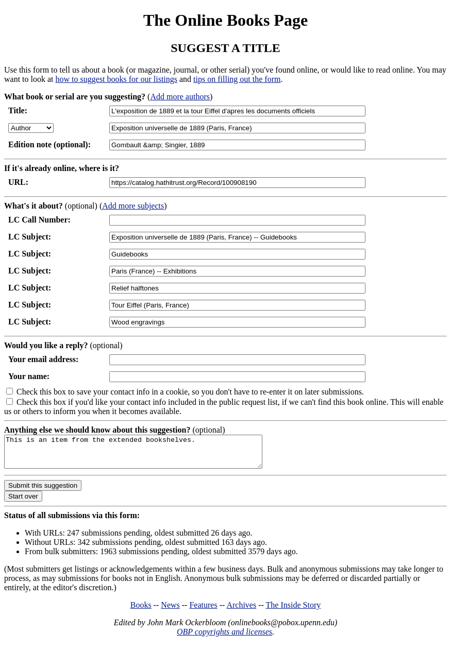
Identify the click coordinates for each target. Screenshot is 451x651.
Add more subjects (133, 205)
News (170, 611)
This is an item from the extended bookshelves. (148, 455)
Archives (241, 611)
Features (203, 611)
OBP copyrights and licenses (224, 637)
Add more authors (180, 96)
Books (141, 611)
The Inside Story (293, 611)
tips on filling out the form (236, 79)
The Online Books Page (225, 20)
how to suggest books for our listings (116, 79)
